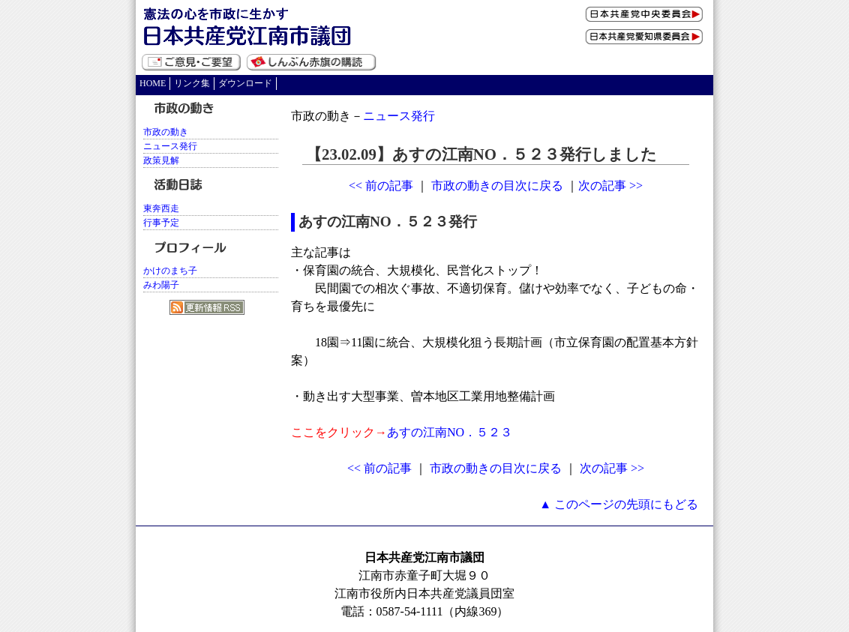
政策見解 (161, 160)
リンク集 (192, 83)
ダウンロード (245, 83)
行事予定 (161, 222)
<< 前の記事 (381, 185)
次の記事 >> (610, 185)
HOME (153, 83)
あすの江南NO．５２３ (449, 432)
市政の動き (165, 132)
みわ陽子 (161, 285)
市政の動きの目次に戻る (497, 185)
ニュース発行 (399, 115)
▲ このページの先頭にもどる (618, 504)
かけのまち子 (170, 270)
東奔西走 (161, 208)
